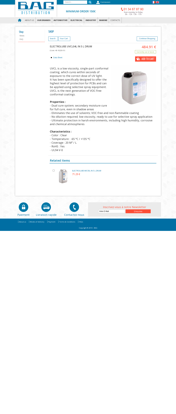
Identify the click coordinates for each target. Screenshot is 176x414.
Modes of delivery (37, 222)
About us (29, 20)
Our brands (43, 20)
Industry (91, 20)
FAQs (81, 222)
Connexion (103, 2)
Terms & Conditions (67, 222)
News (22, 35)
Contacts (115, 20)
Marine (103, 20)
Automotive (60, 20)
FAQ (21, 39)
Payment (51, 222)
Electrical (76, 20)
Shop (21, 32)
